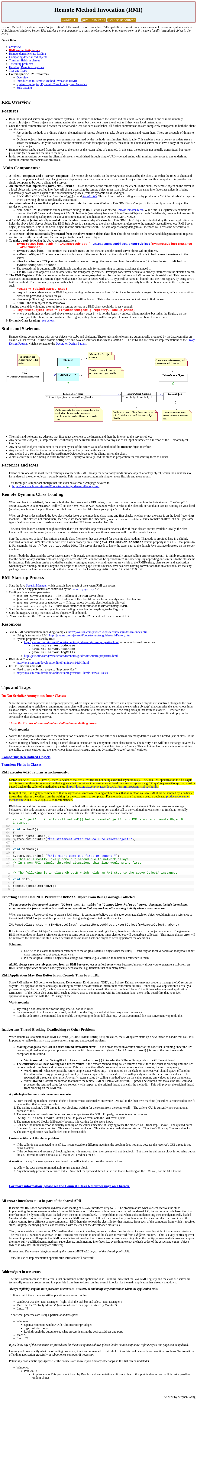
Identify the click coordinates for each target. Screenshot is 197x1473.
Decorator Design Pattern (71, 343)
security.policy (83, 589)
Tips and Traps (18, 70)
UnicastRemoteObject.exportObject (121, 244)
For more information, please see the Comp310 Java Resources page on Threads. (69, 1186)
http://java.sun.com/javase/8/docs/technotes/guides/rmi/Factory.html (90, 635)
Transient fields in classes (24, 60)
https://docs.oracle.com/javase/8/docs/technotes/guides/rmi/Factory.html (55, 486)
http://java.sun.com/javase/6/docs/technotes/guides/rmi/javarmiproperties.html (71, 642)
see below (48, 320)
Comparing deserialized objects (28, 57)
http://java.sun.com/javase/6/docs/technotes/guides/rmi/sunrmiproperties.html (71, 655)
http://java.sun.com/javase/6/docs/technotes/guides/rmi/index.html (108, 632)
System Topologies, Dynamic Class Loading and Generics (52, 84)
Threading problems (21, 63)
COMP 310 (69, 20)
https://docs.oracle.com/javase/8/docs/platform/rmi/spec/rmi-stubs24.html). (113, 786)
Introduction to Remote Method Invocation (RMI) (47, 80)
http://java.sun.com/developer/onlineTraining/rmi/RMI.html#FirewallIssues (62, 672)
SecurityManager (36, 585)
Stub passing (24, 87)
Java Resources (93, 20)
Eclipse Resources (121, 20)
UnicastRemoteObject (130, 210)
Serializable (89, 196)
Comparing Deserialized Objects (26, 757)
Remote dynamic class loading (27, 53)
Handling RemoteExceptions (26, 67)
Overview (15, 46)
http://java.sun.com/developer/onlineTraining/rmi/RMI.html (53, 662)
